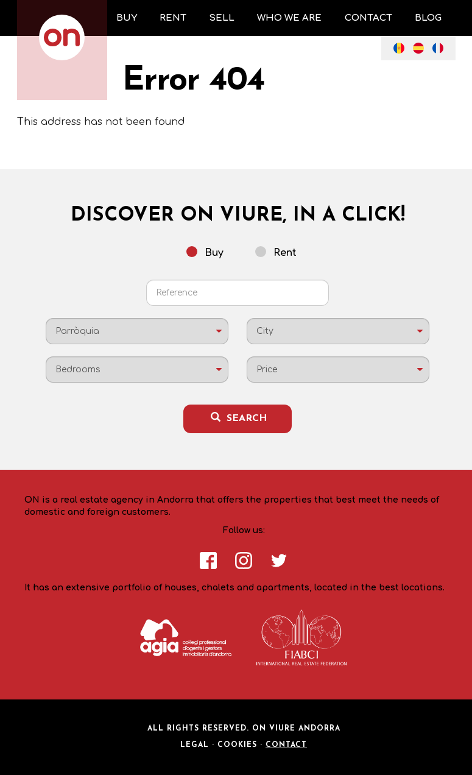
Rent (276, 252)
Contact (286, 745)
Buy (205, 252)
